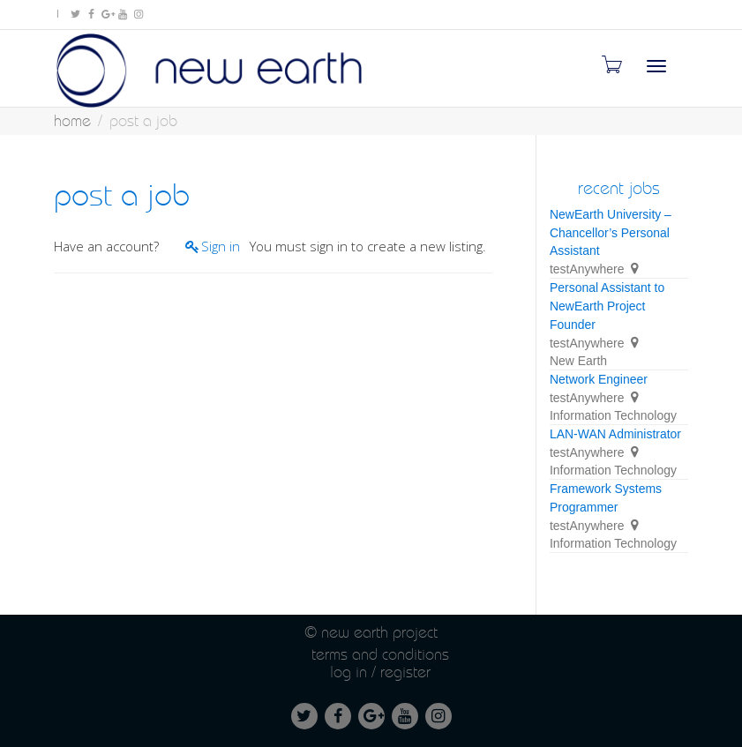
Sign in (220, 246)
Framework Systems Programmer (606, 498)
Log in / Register (380, 671)
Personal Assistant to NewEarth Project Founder (607, 306)
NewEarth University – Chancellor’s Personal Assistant (610, 232)
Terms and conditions (380, 654)
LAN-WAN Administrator (615, 434)
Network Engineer (599, 379)
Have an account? (106, 246)
